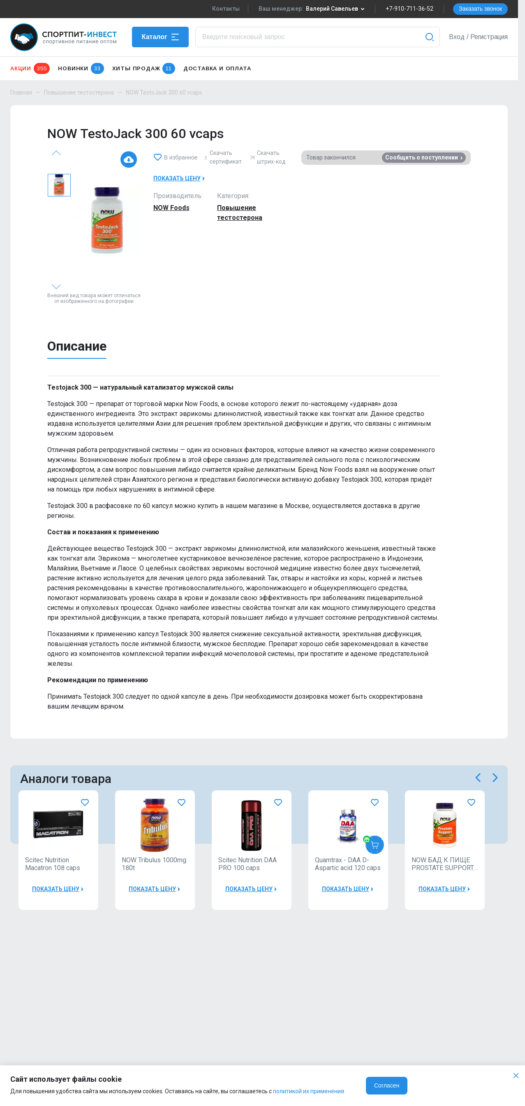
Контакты (226, 8)
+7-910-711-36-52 (409, 8)
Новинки (81, 68)
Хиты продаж (143, 68)
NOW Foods (171, 208)
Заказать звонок (480, 8)
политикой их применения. (309, 1091)
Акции (30, 68)
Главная (21, 92)
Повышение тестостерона (79, 92)
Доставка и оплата (217, 68)
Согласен (386, 1085)
